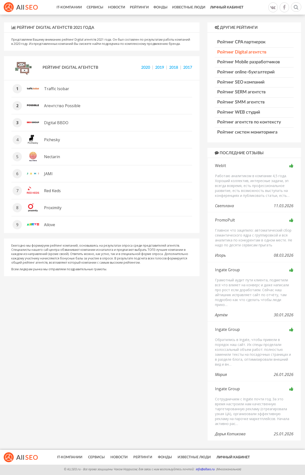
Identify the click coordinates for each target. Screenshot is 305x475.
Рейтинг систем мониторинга (247, 132)
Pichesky (52, 139)
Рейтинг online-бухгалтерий (245, 72)
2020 (145, 67)
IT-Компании (69, 7)
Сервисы (95, 7)
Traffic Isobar (56, 88)
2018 (173, 67)
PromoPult (225, 220)
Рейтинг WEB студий (238, 112)
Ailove (49, 224)
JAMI (48, 173)
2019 (159, 67)
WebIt (220, 165)
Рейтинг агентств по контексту (249, 122)
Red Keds (52, 190)
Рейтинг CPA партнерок (241, 42)
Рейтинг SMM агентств (241, 102)
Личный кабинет (226, 7)
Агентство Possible (62, 105)
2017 (187, 67)
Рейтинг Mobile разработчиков (248, 62)
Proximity (52, 207)
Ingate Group (227, 269)
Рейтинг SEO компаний (240, 82)
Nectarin (52, 156)
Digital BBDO (56, 122)
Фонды (160, 7)
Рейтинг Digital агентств (241, 52)
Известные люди (188, 7)
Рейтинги (139, 7)
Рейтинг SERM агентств (241, 92)
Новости (116, 7)
